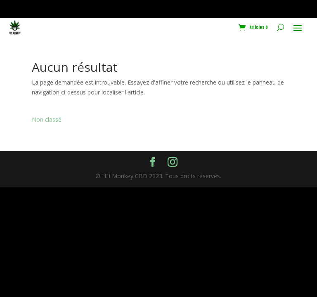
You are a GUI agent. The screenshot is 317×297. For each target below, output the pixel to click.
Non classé (47, 119)
